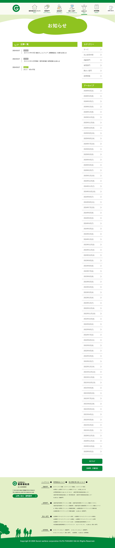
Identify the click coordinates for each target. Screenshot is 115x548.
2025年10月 (89, 128)
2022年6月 (89, 340)
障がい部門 (88, 71)
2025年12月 (89, 117)
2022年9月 (88, 324)
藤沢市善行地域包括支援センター (81, 492)
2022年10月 (89, 319)
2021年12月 (89, 372)
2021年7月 (89, 398)
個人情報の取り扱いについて (77, 482)
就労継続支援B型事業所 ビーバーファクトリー (64, 524)
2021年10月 (89, 382)
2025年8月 (89, 138)
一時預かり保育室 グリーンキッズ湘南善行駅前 (64, 508)
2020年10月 (89, 446)
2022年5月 (88, 345)
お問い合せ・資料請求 (26, 496)
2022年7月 (88, 335)
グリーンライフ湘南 (58, 486)
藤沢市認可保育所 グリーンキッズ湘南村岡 (63, 505)
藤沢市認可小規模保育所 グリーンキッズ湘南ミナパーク (88, 505)
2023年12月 (89, 244)
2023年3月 (88, 292)
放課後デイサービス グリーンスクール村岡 (86, 519)
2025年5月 (88, 154)
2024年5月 (88, 218)
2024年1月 (88, 239)
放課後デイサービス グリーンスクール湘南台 (63, 519)
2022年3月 (88, 356)
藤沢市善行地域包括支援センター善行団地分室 (64, 494)
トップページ (45, 482)
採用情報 (87, 76)
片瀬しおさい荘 (82, 489)
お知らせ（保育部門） (81, 511)
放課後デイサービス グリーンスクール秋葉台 (85, 516)
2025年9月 (89, 133)
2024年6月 (88, 213)
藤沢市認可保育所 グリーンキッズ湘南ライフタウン (85, 502)
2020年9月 (88, 451)
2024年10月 (89, 191)
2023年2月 (88, 298)
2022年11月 (89, 313)
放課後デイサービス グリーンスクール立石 (63, 521)
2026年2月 (88, 107)
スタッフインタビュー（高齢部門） (61, 529)
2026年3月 (88, 101)
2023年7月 (88, 271)
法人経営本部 (88, 55)
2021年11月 (89, 377)
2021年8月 (89, 393)
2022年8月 (88, 329)
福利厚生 (74, 532)
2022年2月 (88, 361)
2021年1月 (88, 430)
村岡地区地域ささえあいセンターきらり (62, 492)
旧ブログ (92, 461)
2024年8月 (89, 202)
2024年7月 (89, 207)
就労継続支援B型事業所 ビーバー (82, 521)
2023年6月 (88, 276)
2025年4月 (88, 160)
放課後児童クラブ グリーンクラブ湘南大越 (87, 508)
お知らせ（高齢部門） (58, 497)
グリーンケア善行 (81, 486)
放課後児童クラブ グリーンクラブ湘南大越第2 (64, 511)
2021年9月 (88, 388)
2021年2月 (88, 425)
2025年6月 (88, 149)
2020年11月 (89, 441)
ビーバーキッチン (80, 524)
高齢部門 (87, 60)
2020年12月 (89, 435)
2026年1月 (88, 112)
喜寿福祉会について (59, 482)
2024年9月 (88, 197)
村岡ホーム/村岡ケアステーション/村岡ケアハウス (65, 489)
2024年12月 (89, 181)
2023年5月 (88, 282)
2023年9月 (88, 260)
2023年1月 (88, 303)
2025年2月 (88, 170)
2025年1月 (89, 176)
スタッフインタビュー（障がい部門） (62, 532)
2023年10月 (89, 255)
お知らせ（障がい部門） (92, 524)
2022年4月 (88, 351)
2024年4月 (88, 223)
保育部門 (87, 65)
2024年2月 (88, 234)
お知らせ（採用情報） (84, 532)
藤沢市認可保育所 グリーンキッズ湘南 (62, 502)
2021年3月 (88, 420)
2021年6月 (89, 404)
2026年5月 (88, 91)
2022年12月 (89, 308)
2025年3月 (88, 165)
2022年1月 (89, 367)
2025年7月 (89, 144)
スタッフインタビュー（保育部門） (79, 529)
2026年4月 (88, 96)
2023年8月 (88, 266)
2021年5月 (89, 409)
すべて (86, 49)
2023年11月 (89, 250)
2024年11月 (89, 186)
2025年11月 (89, 122)
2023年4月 (88, 287)
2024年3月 (88, 229)
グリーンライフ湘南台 (70, 486)
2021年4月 (88, 414)
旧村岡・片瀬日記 (92, 468)
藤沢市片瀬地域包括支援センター (84, 494)
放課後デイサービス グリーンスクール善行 (63, 516)
